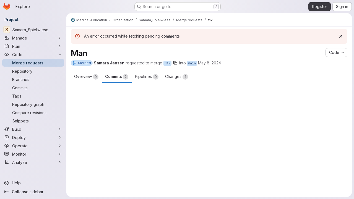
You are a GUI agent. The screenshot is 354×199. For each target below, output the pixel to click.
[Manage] (33, 38)
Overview (86, 77)
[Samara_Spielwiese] (33, 29)
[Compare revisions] (33, 112)
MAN (167, 63)
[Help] (33, 183)
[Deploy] (33, 137)
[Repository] (33, 71)
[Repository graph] (33, 104)
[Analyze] (33, 162)
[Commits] (33, 87)
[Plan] (33, 46)
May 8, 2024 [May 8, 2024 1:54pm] (209, 63)
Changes (176, 77)
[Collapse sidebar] (33, 192)
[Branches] (33, 79)
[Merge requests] (33, 63)
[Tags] (33, 96)
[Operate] (33, 146)
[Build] (33, 129)
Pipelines (146, 77)
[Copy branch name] (175, 63)
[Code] (33, 54)
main (192, 63)
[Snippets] (33, 121)
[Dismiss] (340, 36)
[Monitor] (33, 154)
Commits (116, 77)
